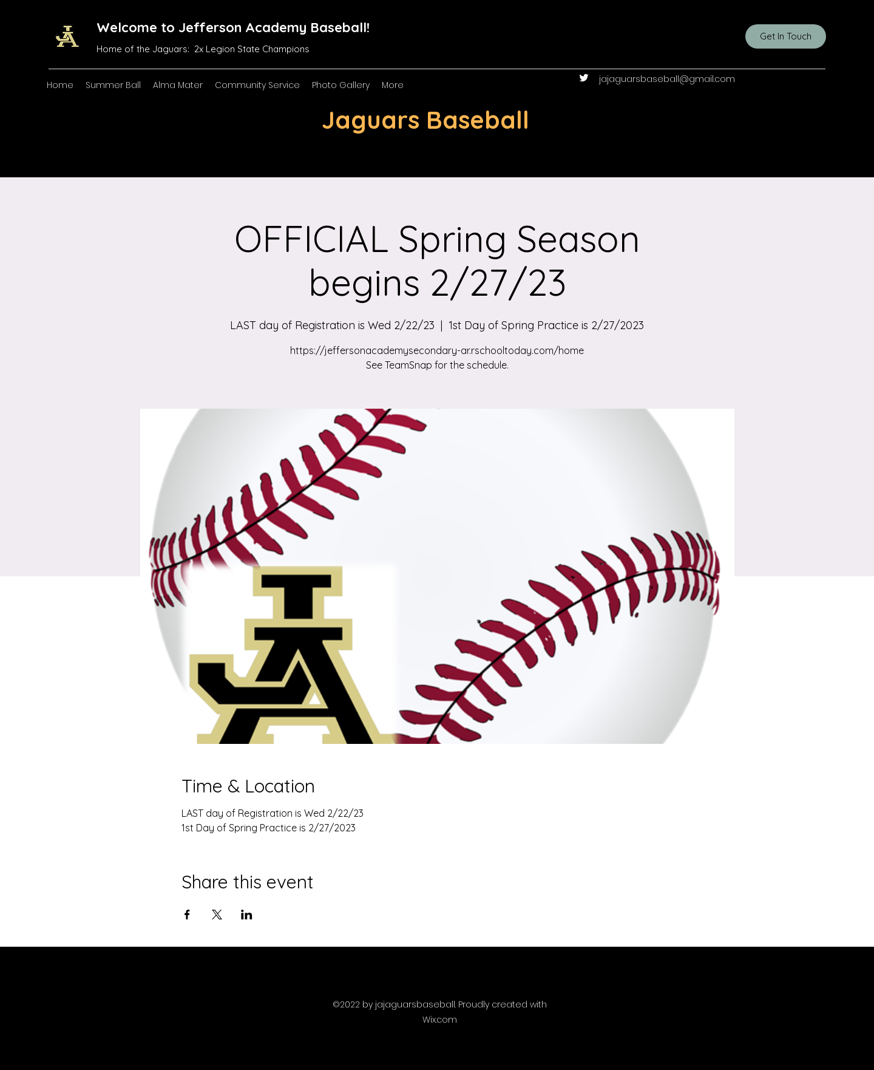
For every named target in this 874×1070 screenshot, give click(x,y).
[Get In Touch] (785, 36)
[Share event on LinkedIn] (246, 914)
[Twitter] (584, 78)
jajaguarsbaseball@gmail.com (667, 79)
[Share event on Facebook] (187, 914)
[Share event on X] (217, 914)
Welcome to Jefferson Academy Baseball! (233, 27)
